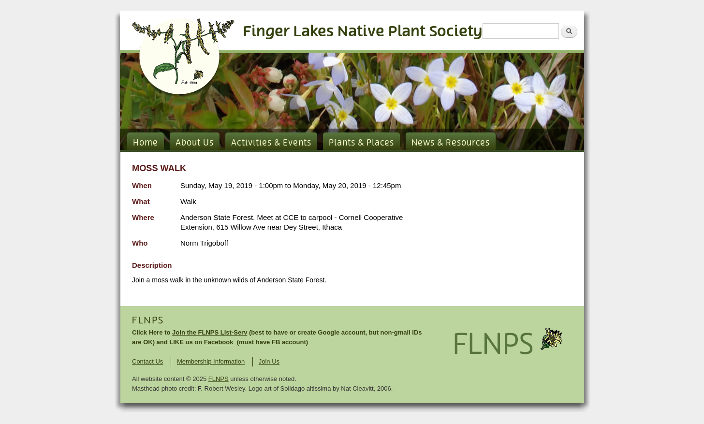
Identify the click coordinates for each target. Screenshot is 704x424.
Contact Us (147, 361)
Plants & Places (361, 143)
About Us (195, 143)
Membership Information (211, 361)
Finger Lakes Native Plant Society (363, 31)
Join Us (269, 361)
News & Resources (450, 143)
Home (145, 143)
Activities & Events (271, 143)
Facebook (219, 342)
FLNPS (148, 320)
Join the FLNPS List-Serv (209, 332)
